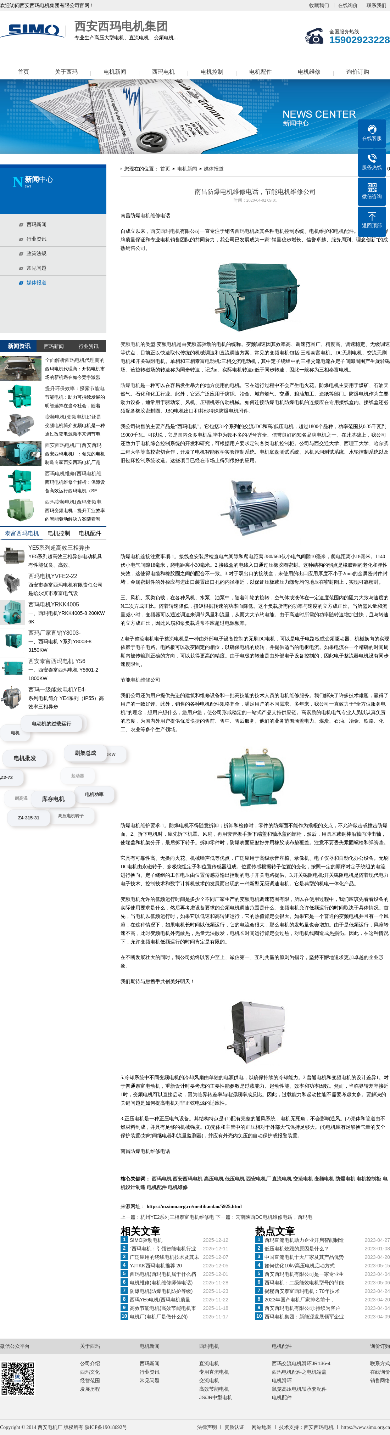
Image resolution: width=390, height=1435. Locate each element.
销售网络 (380, 1380)
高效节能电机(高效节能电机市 (163, 1308)
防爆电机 (130, 385)
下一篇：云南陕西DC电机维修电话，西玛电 (264, 1217)
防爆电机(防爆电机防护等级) (161, 1291)
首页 (23, 72)
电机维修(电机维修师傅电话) (161, 1282)
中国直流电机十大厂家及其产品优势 (304, 1257)
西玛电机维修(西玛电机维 (73, 473)
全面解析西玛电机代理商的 (75, 360)
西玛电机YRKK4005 (53, 604)
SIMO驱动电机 (146, 1240)
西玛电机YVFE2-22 (52, 576)
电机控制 (212, 72)
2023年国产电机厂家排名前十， (299, 1299)
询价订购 (357, 72)
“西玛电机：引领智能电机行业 (163, 1248)
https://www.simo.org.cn (365, 1427)
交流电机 (209, 1380)
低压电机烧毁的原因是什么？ (296, 1248)
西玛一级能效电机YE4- (57, 689)
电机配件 (260, 72)
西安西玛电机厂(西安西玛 (73, 445)
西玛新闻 (150, 1363)
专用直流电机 (214, 1372)
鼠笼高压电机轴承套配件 (299, 1389)
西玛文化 (90, 1372)
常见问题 (150, 1380)
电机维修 (309, 72)
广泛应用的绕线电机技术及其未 (164, 1257)
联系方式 (380, 1363)
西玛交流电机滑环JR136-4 (301, 1363)
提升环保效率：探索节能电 (75, 388)
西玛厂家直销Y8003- (54, 633)
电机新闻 (115, 72)
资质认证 (234, 1427)
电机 (145, 215)
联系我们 (376, 5)
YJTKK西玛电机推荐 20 (156, 1265)
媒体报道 (214, 169)
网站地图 (262, 1427)
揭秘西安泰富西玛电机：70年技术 (302, 1291)
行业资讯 (150, 1372)
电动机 (212, 361)
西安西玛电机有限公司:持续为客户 (302, 1308)
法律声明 (207, 1427)
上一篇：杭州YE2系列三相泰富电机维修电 (168, 1217)
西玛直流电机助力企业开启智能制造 (304, 1240)
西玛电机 (163, 72)
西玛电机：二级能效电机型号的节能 (304, 1282)
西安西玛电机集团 (33, 31)
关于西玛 (66, 72)
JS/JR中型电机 (215, 1397)
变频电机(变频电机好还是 (73, 417)
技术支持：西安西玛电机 (306, 1427)
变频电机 (130, 344)
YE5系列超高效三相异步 (59, 548)
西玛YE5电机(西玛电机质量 (160, 1299)
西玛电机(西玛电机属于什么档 (163, 1274)
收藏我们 (319, 5)
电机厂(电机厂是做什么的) (159, 1316)
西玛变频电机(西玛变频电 (73, 502)
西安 (155, 231)
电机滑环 (282, 1380)
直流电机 (209, 1363)
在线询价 (348, 5)
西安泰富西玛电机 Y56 (56, 661)
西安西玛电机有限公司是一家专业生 (304, 1274)
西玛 (240, 231)
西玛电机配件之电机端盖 (299, 1372)
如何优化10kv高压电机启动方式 (299, 1265)
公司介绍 (90, 1363)
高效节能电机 (214, 1389)
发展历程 (90, 1389)
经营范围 (90, 1380)
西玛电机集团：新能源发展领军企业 (304, 1316)
